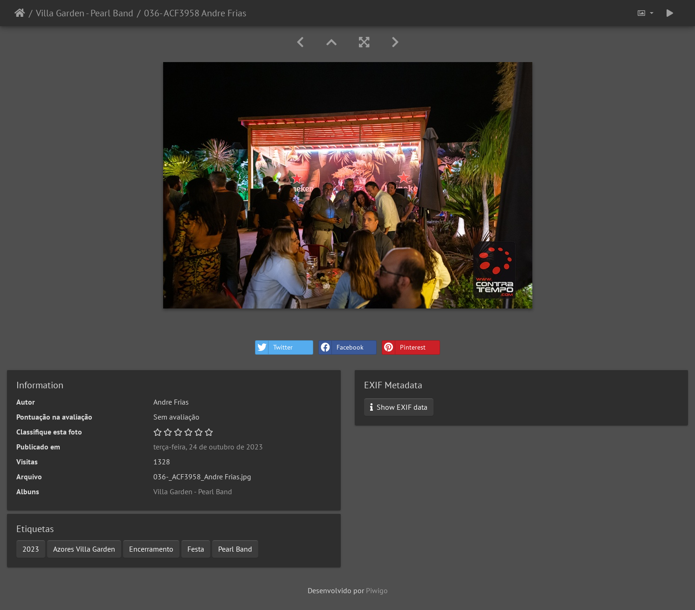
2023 (30, 549)
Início (19, 13)
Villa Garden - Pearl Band (84, 13)
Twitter (274, 347)
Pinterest (404, 347)
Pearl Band (235, 549)
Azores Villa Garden (84, 549)
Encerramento (151, 549)
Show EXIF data (398, 407)
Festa (195, 549)
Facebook (341, 347)
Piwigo (377, 590)
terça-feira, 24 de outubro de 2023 (208, 446)
